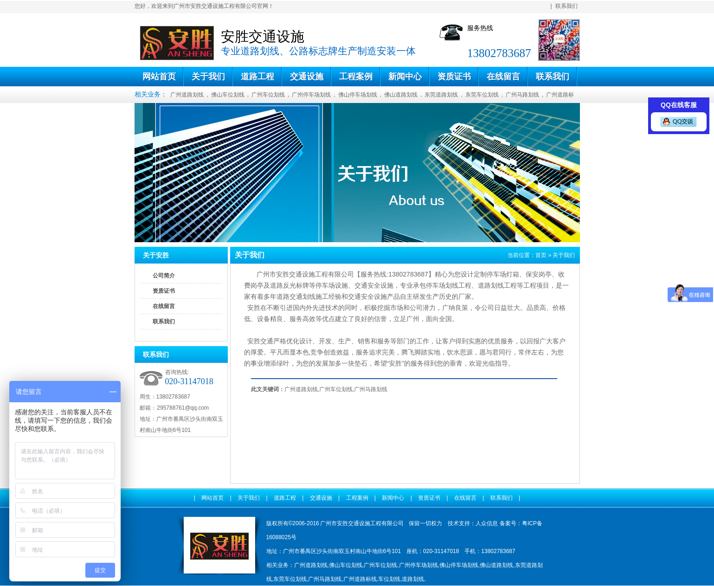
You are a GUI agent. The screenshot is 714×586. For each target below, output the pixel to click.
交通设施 (306, 76)
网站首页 (159, 76)
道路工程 (257, 76)
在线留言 (503, 76)
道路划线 (491, 285)
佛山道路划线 (401, 94)
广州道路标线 (360, 579)
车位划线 (389, 579)
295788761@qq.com (182, 408)
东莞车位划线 (482, 94)
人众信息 (487, 523)
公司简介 (164, 275)
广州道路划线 (187, 94)
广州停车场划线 (311, 94)
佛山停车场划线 (357, 94)
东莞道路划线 (441, 94)
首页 (541, 255)
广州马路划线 (522, 94)
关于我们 (208, 76)
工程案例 (356, 76)
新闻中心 (405, 76)
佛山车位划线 (227, 94)
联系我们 (566, 6)
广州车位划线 (268, 94)
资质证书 (454, 76)
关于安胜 (156, 255)
